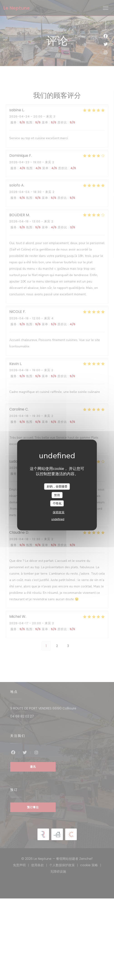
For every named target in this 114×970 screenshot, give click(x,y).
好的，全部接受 (57, 486)
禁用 (57, 495)
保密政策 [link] (58, 512)
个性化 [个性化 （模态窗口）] (57, 503)
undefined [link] (57, 519)
